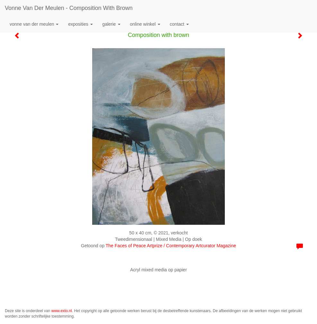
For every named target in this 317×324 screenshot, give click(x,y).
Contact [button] (179, 24)
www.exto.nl (61, 311)
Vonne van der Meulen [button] (34, 24)
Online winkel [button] (145, 24)
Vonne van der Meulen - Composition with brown (69, 8)
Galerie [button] (111, 24)
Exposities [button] (80, 24)
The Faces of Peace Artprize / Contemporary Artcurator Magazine (171, 245)
